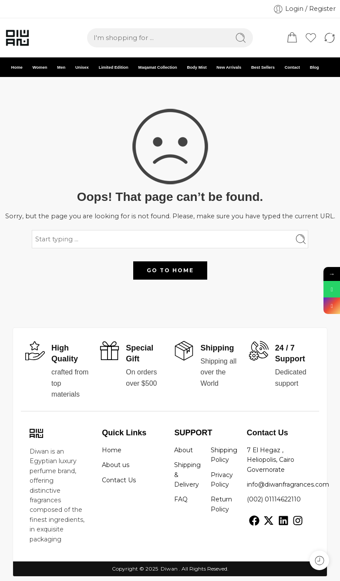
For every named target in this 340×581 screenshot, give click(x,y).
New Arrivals (228, 67)
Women (40, 67)
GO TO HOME (170, 270)
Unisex (82, 67)
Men (61, 67)
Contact (292, 67)
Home (17, 67)
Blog (314, 67)
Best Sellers (263, 67)
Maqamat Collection (157, 67)
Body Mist (196, 67)
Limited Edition (113, 67)
